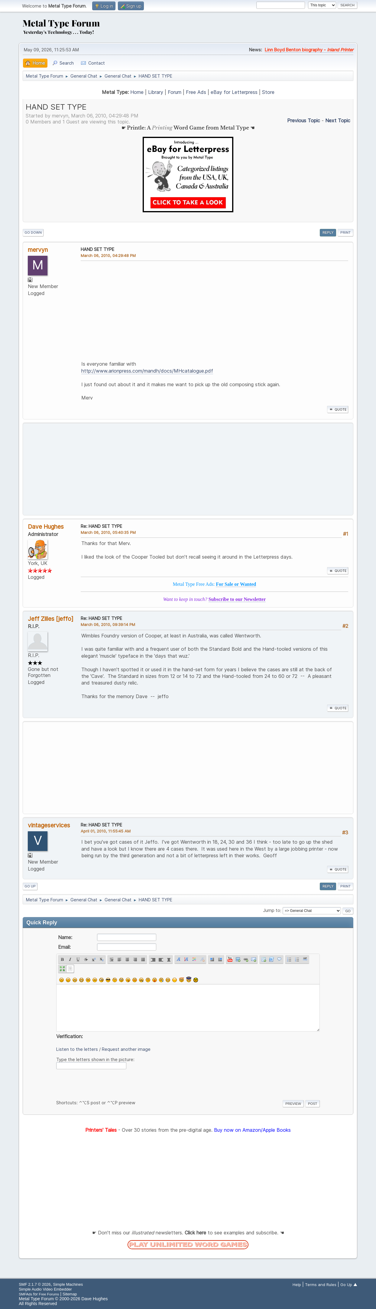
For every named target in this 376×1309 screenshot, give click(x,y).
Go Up (30, 886)
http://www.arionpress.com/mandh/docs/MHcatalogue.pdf (147, 371)
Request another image (126, 1049)
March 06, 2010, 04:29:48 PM (108, 255)
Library (155, 92)
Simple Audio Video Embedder (45, 1289)
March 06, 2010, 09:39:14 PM (108, 624)
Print (345, 232)
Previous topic (303, 120)
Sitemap (70, 1294)
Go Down (33, 232)
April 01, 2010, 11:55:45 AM (106, 831)
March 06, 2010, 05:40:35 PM (108, 532)
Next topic (337, 120)
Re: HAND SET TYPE (101, 526)
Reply (328, 232)
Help (297, 1284)
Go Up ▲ (348, 1284)
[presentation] (102, 1083)
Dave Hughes (46, 526)
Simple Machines (68, 1284)
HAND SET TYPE (97, 249)
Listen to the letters (77, 1049)
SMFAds (25, 1294)
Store (268, 92)
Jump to (271, 910)
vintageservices (49, 825)
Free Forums (49, 1294)
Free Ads (196, 92)
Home (137, 92)
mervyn (38, 249)
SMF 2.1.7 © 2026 (34, 1284)
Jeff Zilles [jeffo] (50, 618)
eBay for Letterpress (234, 92)
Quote (338, 409)
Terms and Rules (320, 1284)
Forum (174, 92)
